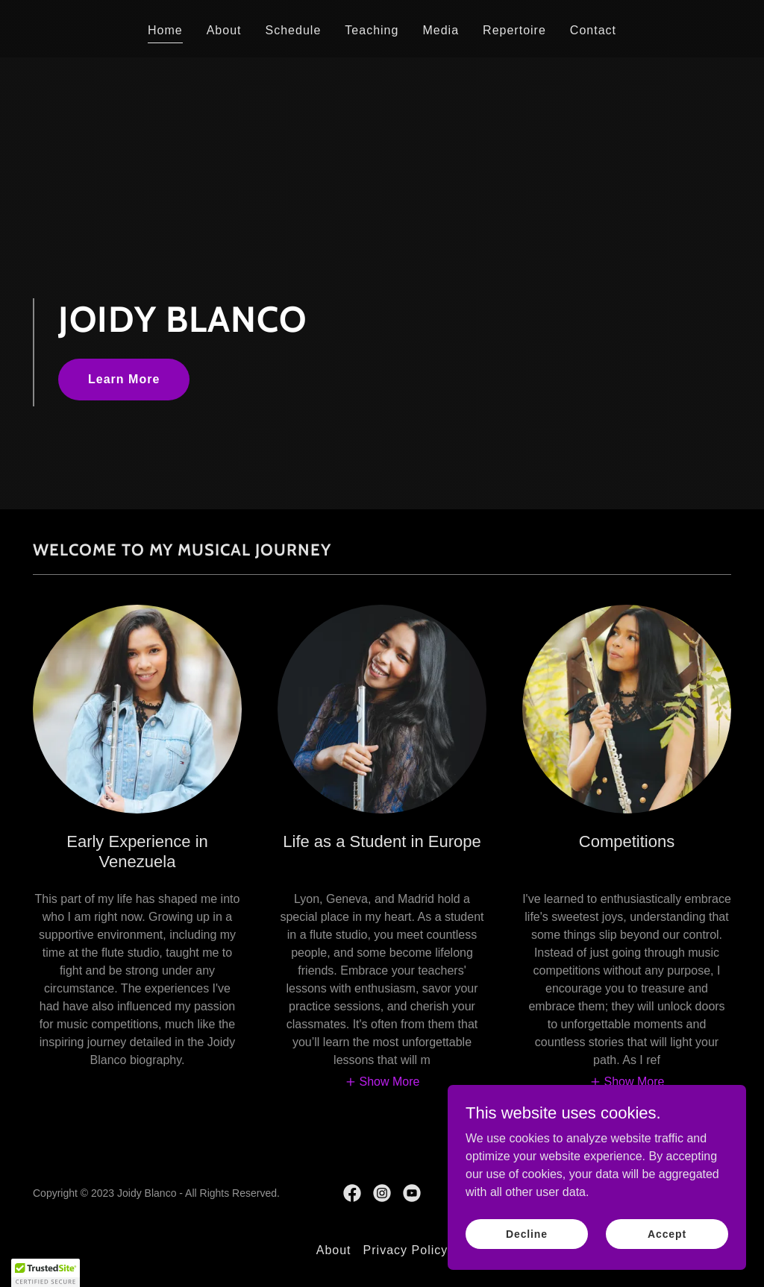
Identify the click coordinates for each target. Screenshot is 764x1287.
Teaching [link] (371, 30)
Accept (667, 1254)
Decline (527, 1254)
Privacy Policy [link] (405, 1250)
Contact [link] (593, 30)
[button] (382, 1082)
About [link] (224, 30)
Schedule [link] (294, 30)
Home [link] (165, 30)
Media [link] (440, 30)
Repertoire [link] (514, 30)
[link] (352, 1193)
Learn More (124, 379)
